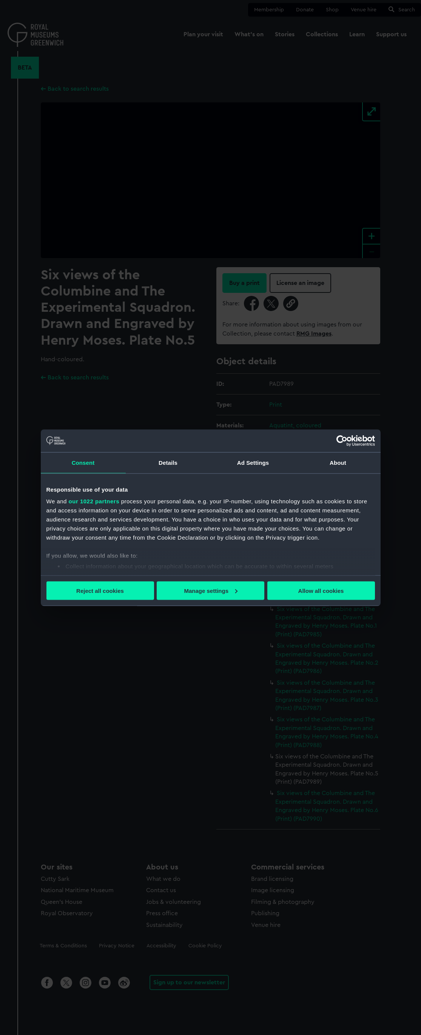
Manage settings (210, 590)
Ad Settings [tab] (253, 462)
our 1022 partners (94, 501)
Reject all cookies (100, 590)
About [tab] (338, 462)
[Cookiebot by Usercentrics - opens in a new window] (342, 440)
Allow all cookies (321, 590)
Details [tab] (168, 462)
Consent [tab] (83, 462)
